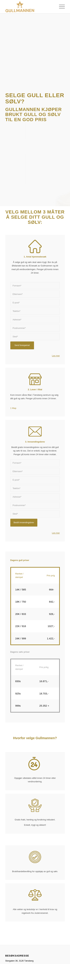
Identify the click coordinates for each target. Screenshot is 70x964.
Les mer (56, 355)
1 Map (13, 408)
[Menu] (60, 6)
